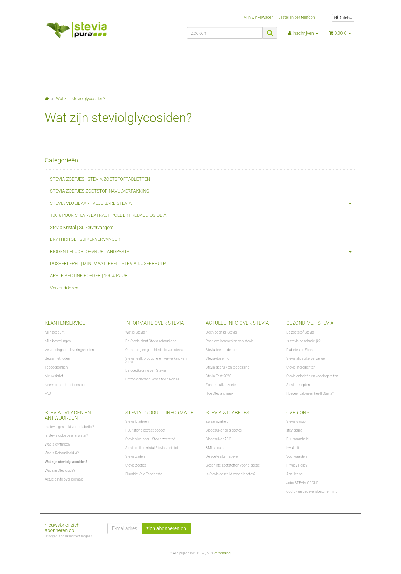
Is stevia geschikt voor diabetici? (69, 427)
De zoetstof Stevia (300, 332)
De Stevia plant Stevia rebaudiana (150, 341)
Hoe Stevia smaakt (220, 394)
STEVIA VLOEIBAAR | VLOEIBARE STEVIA (203, 203)
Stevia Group (296, 422)
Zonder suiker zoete (221, 385)
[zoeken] (225, 33)
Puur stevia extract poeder (145, 430)
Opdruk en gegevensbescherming (311, 491)
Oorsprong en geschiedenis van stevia (154, 350)
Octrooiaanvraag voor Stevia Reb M (152, 379)
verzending (222, 553)
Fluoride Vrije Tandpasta (143, 474)
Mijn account (55, 332)
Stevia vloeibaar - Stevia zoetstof (150, 439)
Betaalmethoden (57, 358)
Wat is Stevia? (136, 332)
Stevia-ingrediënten (301, 367)
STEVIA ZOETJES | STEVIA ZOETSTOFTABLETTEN (100, 179)
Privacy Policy (296, 465)
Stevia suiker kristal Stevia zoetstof (151, 448)
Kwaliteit (292, 448)
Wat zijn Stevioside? (60, 470)
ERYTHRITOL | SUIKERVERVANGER (85, 239)
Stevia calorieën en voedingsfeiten (312, 376)
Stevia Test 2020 (218, 376)
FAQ (48, 394)
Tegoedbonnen (56, 367)
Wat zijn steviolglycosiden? (66, 462)
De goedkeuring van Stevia (145, 370)
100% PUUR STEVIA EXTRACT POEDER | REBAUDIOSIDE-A (108, 215)
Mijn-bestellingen (58, 341)
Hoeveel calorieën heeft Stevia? (310, 394)
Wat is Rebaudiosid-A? (62, 453)
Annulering (294, 474)
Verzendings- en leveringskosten (69, 350)
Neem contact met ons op (65, 385)
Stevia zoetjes (135, 465)
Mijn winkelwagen (259, 17)
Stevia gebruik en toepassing (227, 367)
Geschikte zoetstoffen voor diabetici (233, 465)
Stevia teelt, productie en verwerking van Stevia (156, 360)
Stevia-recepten (298, 385)
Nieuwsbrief (54, 376)
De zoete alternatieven (223, 456)
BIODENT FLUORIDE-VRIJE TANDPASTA (203, 252)
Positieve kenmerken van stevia (230, 341)
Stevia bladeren (137, 422)
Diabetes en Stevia (300, 350)
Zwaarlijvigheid (217, 422)
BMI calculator (217, 448)
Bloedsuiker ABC (218, 439)
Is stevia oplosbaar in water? (66, 436)
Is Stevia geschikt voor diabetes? (230, 474)
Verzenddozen (64, 287)
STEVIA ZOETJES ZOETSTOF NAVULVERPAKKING (99, 191)
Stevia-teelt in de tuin (222, 350)
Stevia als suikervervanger (306, 358)
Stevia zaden (135, 456)
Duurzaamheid (297, 439)
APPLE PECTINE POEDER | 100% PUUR (89, 275)
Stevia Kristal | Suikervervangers (81, 227)
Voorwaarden (296, 456)
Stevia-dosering (218, 358)
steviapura (294, 430)
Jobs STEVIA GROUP (302, 483)
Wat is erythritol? (57, 444)
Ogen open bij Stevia (221, 332)
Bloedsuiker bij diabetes (224, 430)
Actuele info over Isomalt (64, 479)
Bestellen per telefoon (296, 17)
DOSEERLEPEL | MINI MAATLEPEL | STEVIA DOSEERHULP (108, 263)
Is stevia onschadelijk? (303, 341)
